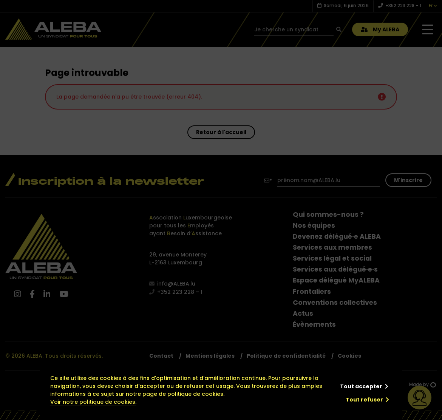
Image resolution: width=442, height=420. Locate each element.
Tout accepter (361, 386)
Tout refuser (364, 399)
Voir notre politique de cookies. (93, 402)
